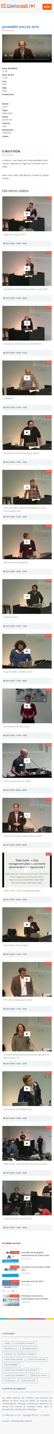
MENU (47, 6)
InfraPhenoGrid (10, 617)
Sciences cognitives (37, 1359)
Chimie (7, 1343)
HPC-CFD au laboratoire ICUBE (18, 1000)
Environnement (11, 1365)
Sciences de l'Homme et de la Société (20, 1370)
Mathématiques (29, 1349)
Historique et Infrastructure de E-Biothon (22, 343)
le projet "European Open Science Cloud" (23, 836)
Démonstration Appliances (16, 562)
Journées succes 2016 (20, 27)
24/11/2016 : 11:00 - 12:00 (15, 1009)
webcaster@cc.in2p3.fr (21, 1421)
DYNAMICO (9, 398)
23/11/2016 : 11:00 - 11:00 (15, 407)
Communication (28, 1381)
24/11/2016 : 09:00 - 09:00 (15, 790)
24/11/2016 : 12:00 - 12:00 (15, 1063)
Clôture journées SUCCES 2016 (18, 1218)
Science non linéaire (13, 1359)
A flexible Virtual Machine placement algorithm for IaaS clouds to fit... (27, 1056)
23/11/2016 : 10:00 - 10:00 (15, 243)
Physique (8, 1354)
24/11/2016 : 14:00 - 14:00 (15, 1118)
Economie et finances (25, 1343)
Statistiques (9, 1381)
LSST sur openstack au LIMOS (17, 781)
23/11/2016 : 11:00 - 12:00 (15, 462)
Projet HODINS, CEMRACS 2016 (18, 671)
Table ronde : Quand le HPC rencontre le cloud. (25, 1164)
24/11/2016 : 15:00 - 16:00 (15, 1227)
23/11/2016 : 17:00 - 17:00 (15, 626)
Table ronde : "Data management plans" (22, 890)
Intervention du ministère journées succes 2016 (26, 289)
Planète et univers (26, 1354)
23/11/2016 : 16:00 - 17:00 (15, 571)
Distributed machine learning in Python (21, 453)
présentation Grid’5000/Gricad (18, 1109)
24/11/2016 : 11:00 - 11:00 (15, 954)
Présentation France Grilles (16, 945)
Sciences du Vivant (38, 1375)
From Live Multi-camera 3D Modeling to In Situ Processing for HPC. (25, 509)
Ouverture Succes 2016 (14, 234)
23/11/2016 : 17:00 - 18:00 (15, 681)
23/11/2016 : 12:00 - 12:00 (15, 517)
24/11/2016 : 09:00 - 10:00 (15, 899)
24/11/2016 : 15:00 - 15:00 (15, 1173)
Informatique (10, 1349)
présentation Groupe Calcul (16, 726)
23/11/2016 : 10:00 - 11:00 (15, 353)
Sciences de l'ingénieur (14, 1375)
